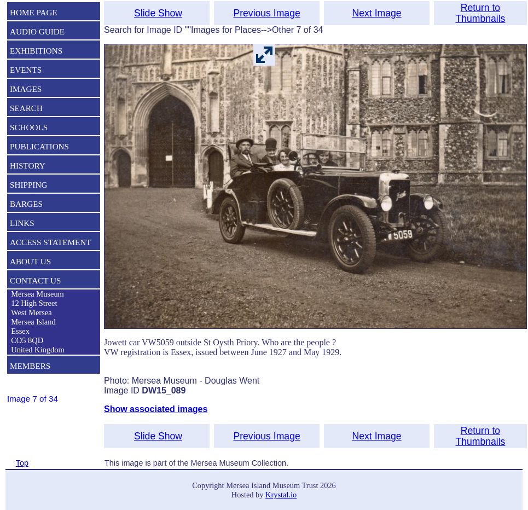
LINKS (22, 223)
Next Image (377, 13)
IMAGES (26, 89)
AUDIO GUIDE (37, 31)
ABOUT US (30, 261)
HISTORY (27, 165)
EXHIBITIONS (36, 50)
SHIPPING (28, 184)
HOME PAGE (33, 12)
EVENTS (26, 69)
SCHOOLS (29, 127)
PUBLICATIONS (39, 146)
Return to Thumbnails (480, 13)
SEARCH (26, 108)
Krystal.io (281, 494)
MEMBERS (30, 365)
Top (22, 463)
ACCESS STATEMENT (50, 242)
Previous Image (266, 13)
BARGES (26, 203)
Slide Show (158, 13)
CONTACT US (35, 280)
